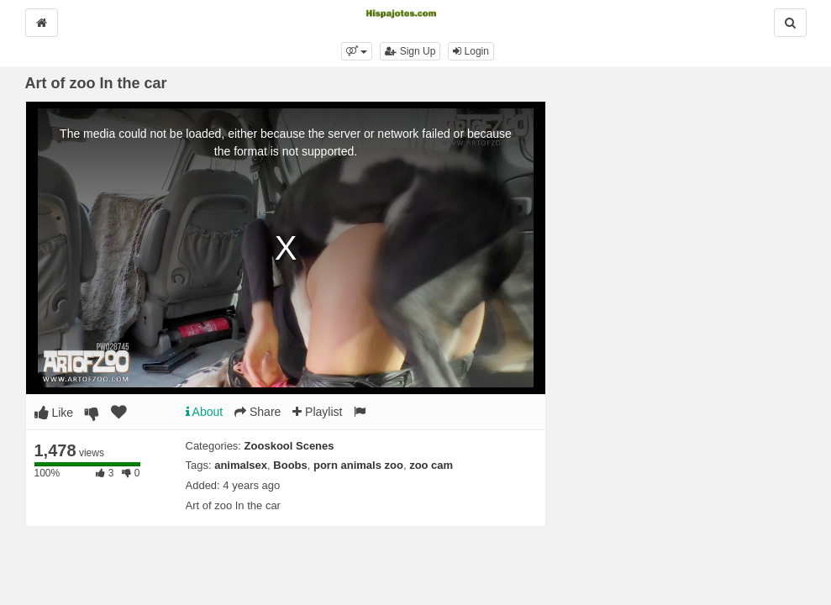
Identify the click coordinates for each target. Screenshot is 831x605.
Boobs (290, 465)
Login (471, 51)
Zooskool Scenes (289, 445)
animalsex (240, 465)
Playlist (317, 411)
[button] (356, 51)
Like (54, 412)
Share (257, 411)
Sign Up (410, 51)
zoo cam (431, 465)
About (205, 411)
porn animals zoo (358, 465)
